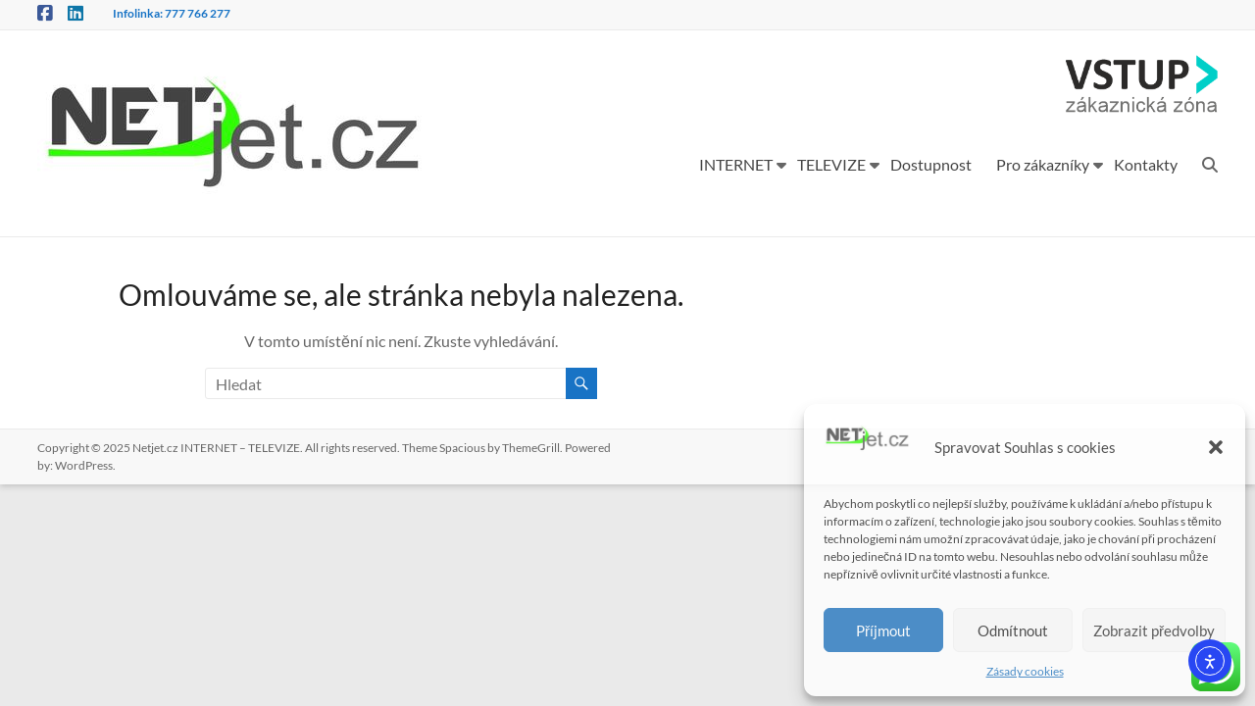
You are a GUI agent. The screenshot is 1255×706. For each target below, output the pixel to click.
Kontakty (1146, 164)
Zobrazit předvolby (1154, 630)
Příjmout (883, 630)
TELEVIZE (831, 164)
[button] (1216, 447)
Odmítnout (1013, 630)
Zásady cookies (1025, 671)
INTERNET (736, 164)
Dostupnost (931, 164)
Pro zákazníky (1042, 164)
